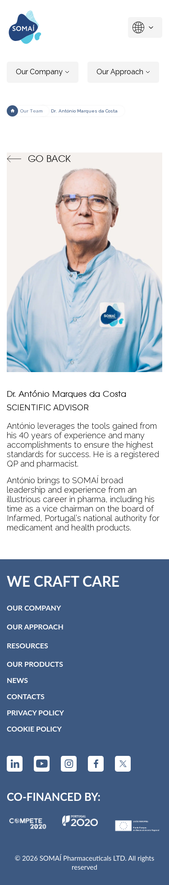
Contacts (26, 696)
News (17, 680)
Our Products (35, 664)
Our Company (42, 71)
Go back (39, 158)
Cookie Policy (34, 728)
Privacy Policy (35, 712)
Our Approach (123, 71)
